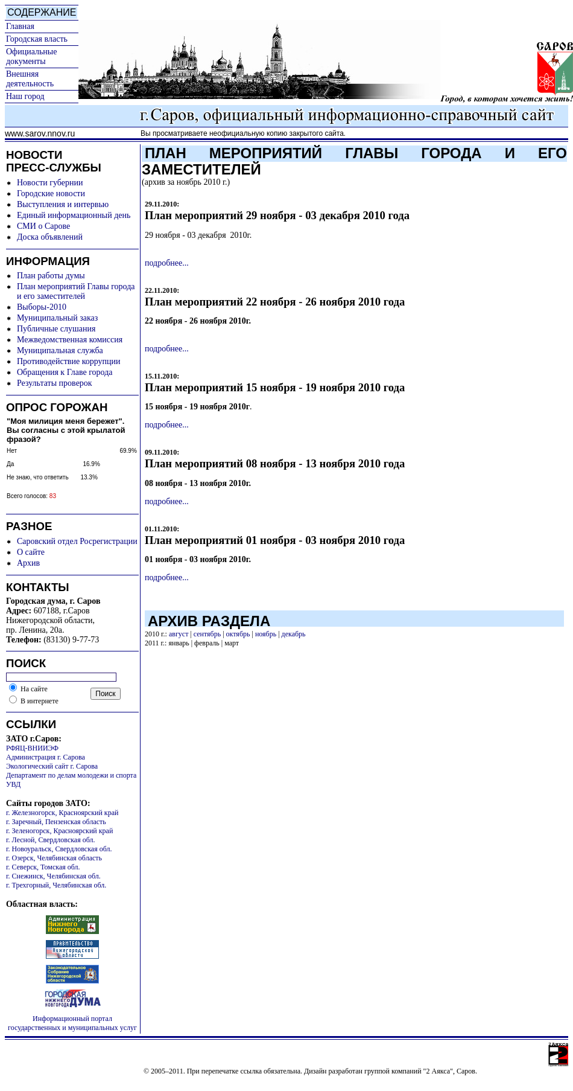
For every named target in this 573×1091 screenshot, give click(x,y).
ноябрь (265, 634)
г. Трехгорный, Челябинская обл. (56, 885)
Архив (28, 563)
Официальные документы (31, 56)
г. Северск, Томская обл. (43, 867)
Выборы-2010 (41, 307)
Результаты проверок (54, 383)
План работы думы (51, 275)
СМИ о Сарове (43, 226)
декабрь (294, 634)
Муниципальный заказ (57, 317)
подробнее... (167, 262)
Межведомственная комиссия (69, 339)
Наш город (25, 96)
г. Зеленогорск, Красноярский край (59, 831)
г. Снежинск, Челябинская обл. (53, 876)
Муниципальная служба (60, 350)
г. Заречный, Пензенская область (56, 821)
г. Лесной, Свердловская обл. (50, 840)
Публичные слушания (56, 328)
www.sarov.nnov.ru (40, 133)
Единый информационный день (73, 215)
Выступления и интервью (63, 204)
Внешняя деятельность (30, 78)
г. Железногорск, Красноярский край (62, 812)
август (178, 634)
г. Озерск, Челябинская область (54, 858)
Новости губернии (50, 182)
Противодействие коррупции (69, 361)
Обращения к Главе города (64, 372)
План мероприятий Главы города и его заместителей (76, 291)
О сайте (31, 552)
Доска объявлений (50, 237)
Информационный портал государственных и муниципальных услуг (72, 1023)
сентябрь (207, 634)
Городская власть (37, 38)
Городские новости (51, 193)
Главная (20, 26)
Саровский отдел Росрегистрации (77, 541)
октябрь (238, 634)
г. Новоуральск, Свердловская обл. (59, 849)
